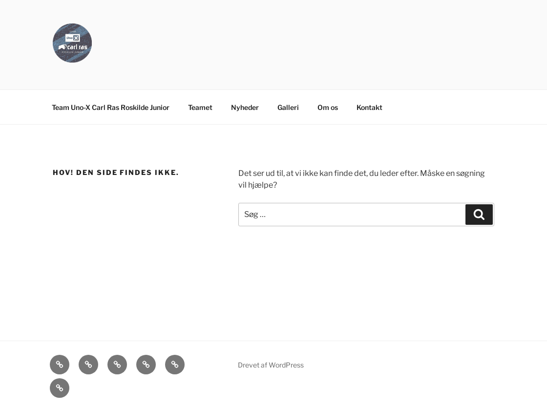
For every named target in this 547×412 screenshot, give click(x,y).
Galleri (288, 107)
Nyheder (245, 107)
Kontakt (369, 107)
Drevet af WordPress (271, 365)
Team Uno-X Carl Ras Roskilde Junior (110, 107)
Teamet (200, 107)
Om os (327, 107)
